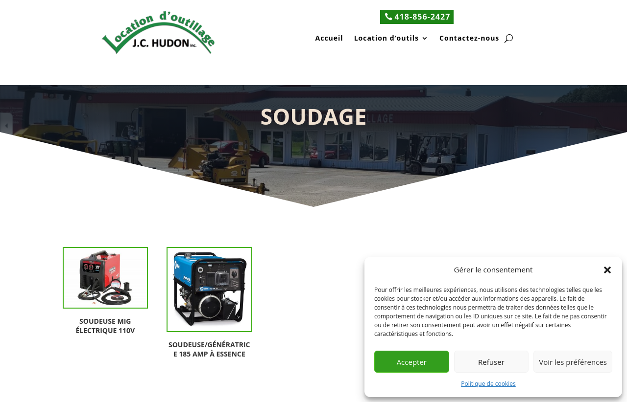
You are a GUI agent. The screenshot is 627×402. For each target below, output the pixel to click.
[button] (607, 270)
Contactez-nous (469, 39)
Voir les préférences (573, 362)
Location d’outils (386, 39)
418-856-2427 (423, 16)
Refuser (491, 362)
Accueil (329, 39)
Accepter (412, 362)
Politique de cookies (488, 384)
